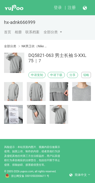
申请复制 (37, 75)
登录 (58, 7)
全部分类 (51, 32)
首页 (7, 32)
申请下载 (56, 75)
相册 (18, 32)
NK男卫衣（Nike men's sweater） (35, 46)
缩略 (86, 75)
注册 (72, 7)
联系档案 (32, 32)
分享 (72, 75)
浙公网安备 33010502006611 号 (27, 176)
